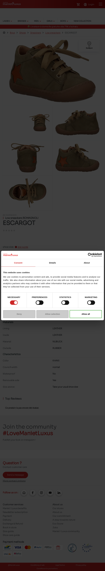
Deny (19, 314)
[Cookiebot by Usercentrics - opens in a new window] (90, 255)
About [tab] (87, 263)
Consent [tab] (18, 263)
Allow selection (52, 314)
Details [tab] (52, 263)
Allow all (86, 314)
